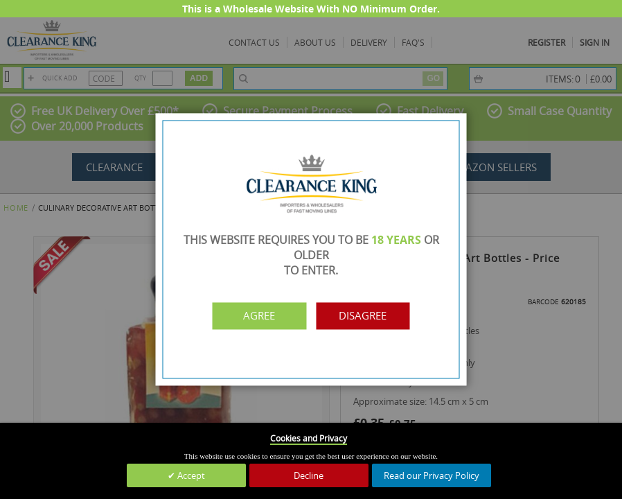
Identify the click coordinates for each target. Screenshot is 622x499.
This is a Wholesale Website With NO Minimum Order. (311, 8)
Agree (250, 316)
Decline (308, 475)
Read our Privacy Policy (431, 475)
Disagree (372, 316)
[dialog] (311, 249)
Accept (190, 475)
